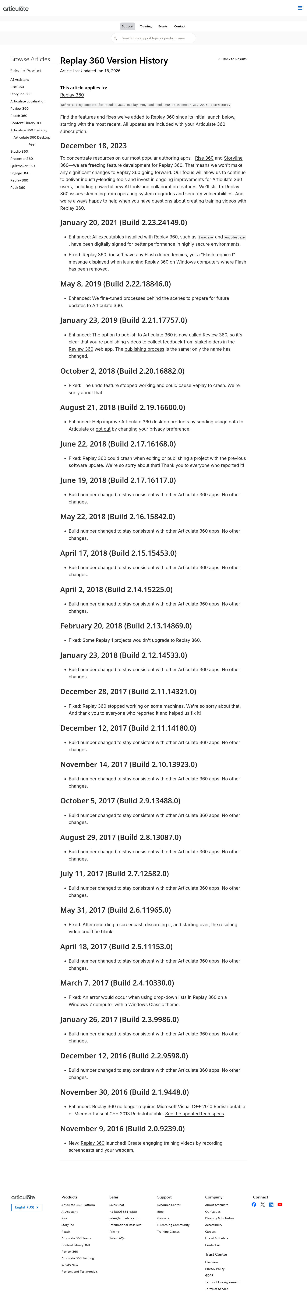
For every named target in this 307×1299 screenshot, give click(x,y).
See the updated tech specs (194, 1113)
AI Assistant (19, 79)
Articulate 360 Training (28, 130)
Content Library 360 (26, 123)
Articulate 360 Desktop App (32, 140)
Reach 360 (18, 115)
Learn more (220, 105)
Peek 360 (17, 187)
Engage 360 (19, 173)
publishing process (144, 349)
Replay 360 (19, 180)
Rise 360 (17, 87)
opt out (103, 429)
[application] (295, 1287)
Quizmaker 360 (22, 166)
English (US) (28, 1208)
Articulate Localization (28, 101)
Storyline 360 (21, 94)
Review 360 (19, 108)
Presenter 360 (21, 158)
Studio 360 (19, 151)
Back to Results (232, 59)
